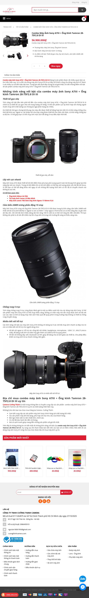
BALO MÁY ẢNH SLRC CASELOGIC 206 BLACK (19, 468)
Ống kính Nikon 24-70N (18, 196)
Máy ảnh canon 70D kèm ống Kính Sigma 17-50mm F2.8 (31, 200)
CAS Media (80, 590)
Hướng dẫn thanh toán (32, 557)
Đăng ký (84, 2)
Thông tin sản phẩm (12, 75)
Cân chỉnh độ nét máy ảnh (53, 555)
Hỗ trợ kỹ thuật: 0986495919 (18, 524)
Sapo (60, 590)
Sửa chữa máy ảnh (54, 550)
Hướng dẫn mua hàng (32, 551)
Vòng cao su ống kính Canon (79, 468)
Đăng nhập (75, 2)
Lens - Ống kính (75, 554)
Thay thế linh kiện (54, 559)
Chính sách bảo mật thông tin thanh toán (12, 557)
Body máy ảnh (74, 550)
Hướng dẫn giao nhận (32, 563)
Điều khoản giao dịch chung (12, 563)
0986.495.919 (11, 595)
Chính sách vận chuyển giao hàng (10, 568)
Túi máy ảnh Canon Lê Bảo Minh (22, 198)
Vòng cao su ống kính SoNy (56, 468)
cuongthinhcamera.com (17, 533)
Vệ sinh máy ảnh (53, 563)
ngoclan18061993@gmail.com (19, 529)
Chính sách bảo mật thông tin (11, 551)
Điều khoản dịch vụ (33, 567)
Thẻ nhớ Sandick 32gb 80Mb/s (35, 468)
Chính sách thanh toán (10, 574)
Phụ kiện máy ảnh (76, 557)
